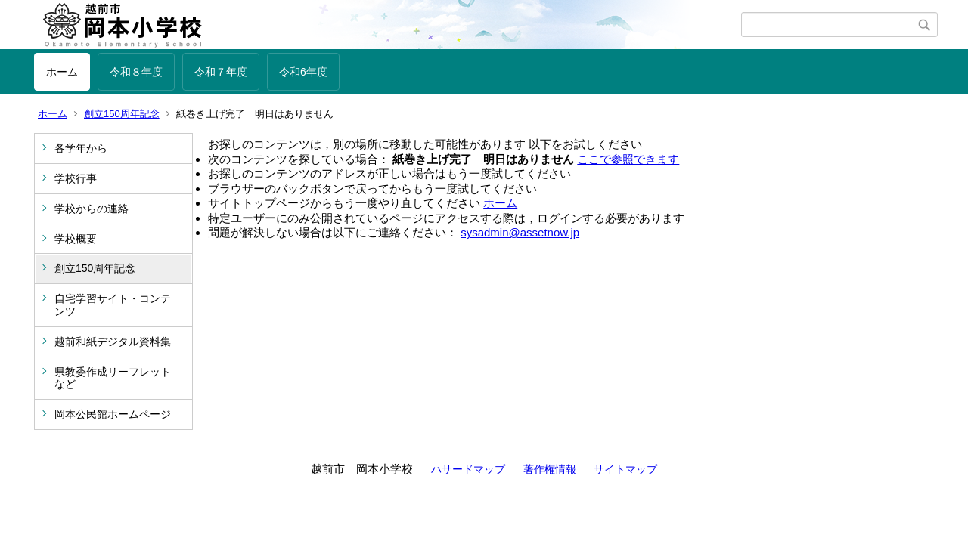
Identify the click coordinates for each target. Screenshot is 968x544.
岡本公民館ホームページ (112, 414)
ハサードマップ (468, 469)
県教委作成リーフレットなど (112, 378)
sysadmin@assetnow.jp (520, 232)
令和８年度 (136, 72)
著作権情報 (549, 469)
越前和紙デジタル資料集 (112, 341)
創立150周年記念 (122, 113)
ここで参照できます (628, 159)
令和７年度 (220, 72)
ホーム (62, 72)
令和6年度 (303, 72)
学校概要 (75, 239)
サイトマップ (625, 469)
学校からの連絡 (91, 208)
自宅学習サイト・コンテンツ (112, 304)
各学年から (80, 148)
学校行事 (75, 178)
